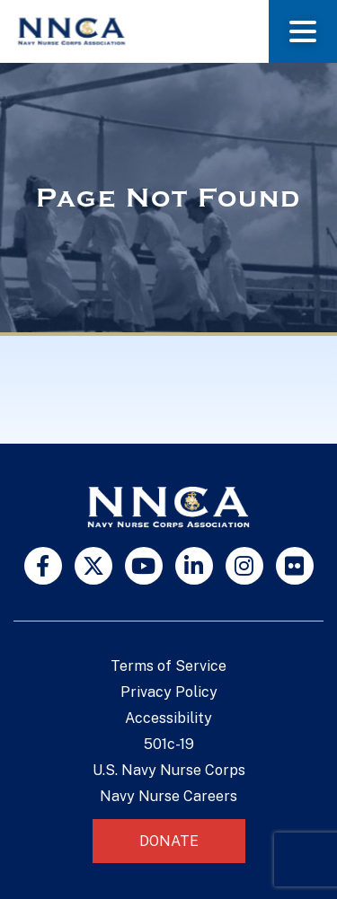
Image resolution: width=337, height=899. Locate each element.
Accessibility (168, 718)
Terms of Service (168, 665)
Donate (169, 841)
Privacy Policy (168, 692)
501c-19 (169, 744)
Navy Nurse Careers (168, 796)
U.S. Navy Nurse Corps (169, 770)
